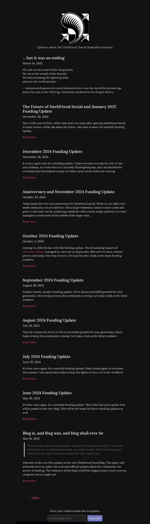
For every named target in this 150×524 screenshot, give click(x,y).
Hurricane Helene (34, 251)
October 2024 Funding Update (50, 235)
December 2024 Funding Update (52, 151)
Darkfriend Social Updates (75, 12)
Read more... (30, 137)
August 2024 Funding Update (49, 320)
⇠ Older (34, 498)
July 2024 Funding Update (46, 356)
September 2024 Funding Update (53, 280)
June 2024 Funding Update (47, 392)
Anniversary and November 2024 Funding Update (69, 191)
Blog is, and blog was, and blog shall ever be (63, 433)
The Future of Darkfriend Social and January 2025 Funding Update (69, 109)
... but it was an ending (43, 57)
